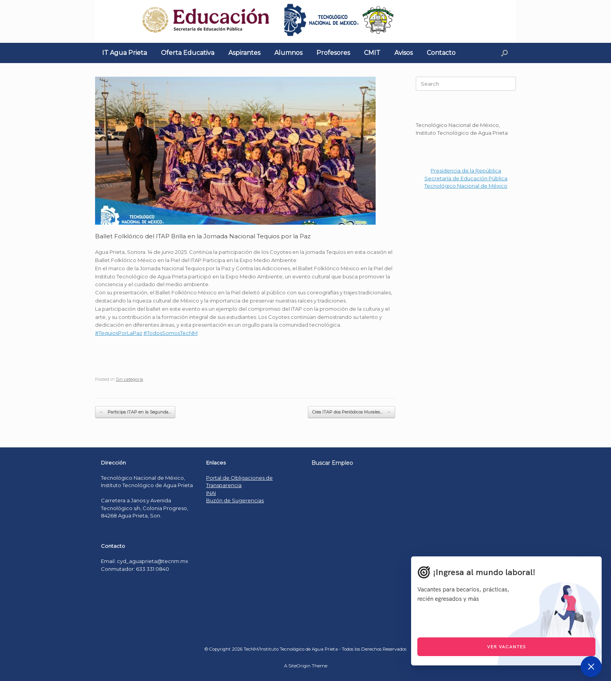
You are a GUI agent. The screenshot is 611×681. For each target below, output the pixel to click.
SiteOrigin (299, 666)
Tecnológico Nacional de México (465, 186)
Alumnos (288, 52)
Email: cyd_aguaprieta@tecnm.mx (144, 561)
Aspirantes (244, 52)
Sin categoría (129, 379)
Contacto (441, 52)
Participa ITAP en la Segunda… (135, 412)
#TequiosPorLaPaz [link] (118, 333)
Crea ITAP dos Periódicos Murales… (351, 412)
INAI (211, 493)
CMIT (372, 52)
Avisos (403, 52)
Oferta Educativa (187, 52)
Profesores (333, 52)
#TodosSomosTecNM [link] (170, 333)
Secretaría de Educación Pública (465, 178)
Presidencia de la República (466, 170)
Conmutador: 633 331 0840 (135, 569)
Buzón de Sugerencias (235, 500)
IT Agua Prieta (124, 52)
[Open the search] (504, 53)
